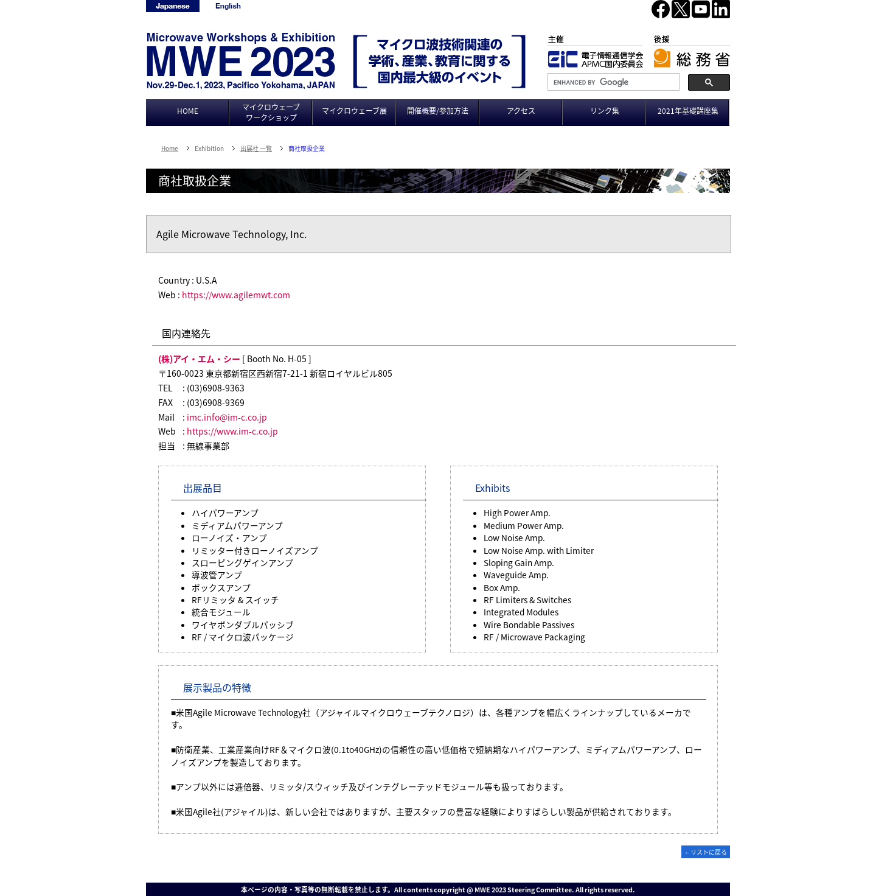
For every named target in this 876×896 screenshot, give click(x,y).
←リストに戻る (705, 851)
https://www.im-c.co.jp (232, 431)
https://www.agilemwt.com (236, 295)
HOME (187, 110)
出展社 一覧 (256, 148)
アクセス (521, 110)
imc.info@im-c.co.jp (227, 417)
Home (169, 148)
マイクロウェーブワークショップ (271, 112)
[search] (612, 82)
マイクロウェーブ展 (354, 110)
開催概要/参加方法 (437, 110)
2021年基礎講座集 (688, 110)
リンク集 (604, 110)
